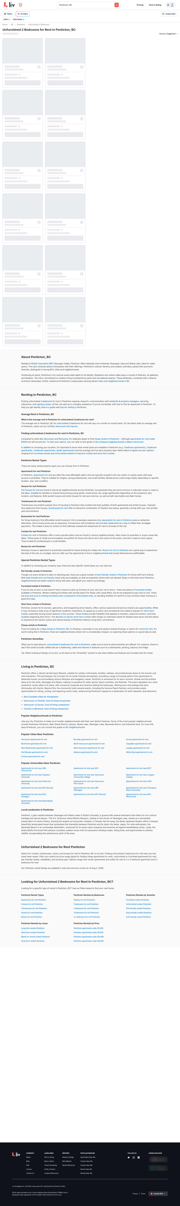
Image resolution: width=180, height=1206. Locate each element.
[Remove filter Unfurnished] (23, 19)
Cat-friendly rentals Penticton (15, 1112)
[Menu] (170, 5)
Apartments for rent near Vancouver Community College (18, 913)
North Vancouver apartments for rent (18, 870)
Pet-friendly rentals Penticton (15, 1104)
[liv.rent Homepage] (9, 5)
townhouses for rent (12, 555)
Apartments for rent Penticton (15, 1067)
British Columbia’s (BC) (24, 366)
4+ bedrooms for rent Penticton (66, 1084)
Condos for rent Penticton (13, 1071)
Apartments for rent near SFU (65, 899)
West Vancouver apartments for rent (68, 875)
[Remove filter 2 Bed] (9, 19)
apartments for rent (24, 510)
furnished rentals (56, 485)
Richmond (44, 462)
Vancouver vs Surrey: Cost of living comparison (28, 821)
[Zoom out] (175, 1198)
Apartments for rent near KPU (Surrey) (69, 936)
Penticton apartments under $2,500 (17, 1136)
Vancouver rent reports (22, 449)
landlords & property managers (37, 418)
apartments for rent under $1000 (47, 465)
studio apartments (23, 482)
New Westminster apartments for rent (18, 875)
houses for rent (13, 528)
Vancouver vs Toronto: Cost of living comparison (28, 817)
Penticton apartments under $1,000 (17, 1123)
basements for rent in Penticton (18, 570)
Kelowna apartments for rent (14, 883)
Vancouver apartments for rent (15, 862)
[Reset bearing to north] (175, 1201)
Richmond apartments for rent (65, 866)
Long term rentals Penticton (64, 1095)
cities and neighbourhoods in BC (56, 395)
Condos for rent (10, 588)
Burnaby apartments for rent (64, 862)
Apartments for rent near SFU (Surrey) (69, 925)
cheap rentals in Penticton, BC (35, 715)
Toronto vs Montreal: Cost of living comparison (27, 825)
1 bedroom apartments (38, 479)
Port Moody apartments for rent (66, 879)
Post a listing (155, 5)
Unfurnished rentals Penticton (15, 1099)
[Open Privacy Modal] (20, 5)
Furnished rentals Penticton (14, 1095)
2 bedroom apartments (61, 479)
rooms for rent (45, 718)
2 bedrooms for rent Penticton (65, 1075)
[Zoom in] (175, 1194)
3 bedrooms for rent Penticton (65, 1080)
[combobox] (59, 5)
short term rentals (41, 488)
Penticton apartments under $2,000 (18, 1132)
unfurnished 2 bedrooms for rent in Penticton (49, 737)
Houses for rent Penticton (13, 1080)
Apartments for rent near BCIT (15, 906)
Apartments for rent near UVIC (15, 925)
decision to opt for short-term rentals (63, 700)
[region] (134, 614)
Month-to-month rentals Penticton (67, 1104)
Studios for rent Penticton (63, 1067)
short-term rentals (30, 694)
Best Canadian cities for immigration (22, 813)
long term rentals (20, 488)
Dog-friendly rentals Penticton (15, 1108)
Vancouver (30, 462)
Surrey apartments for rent (14, 866)
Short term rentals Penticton (64, 1099)
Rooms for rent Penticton (13, 1084)
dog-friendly (67, 643)
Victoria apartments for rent (14, 887)
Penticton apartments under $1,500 (17, 1128)
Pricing (140, 5)
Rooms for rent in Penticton (15, 609)
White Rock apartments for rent (66, 883)
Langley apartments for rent (14, 879)
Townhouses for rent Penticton (15, 1075)
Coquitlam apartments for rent (65, 870)
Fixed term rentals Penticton (64, 1108)
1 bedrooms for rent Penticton (65, 1071)
